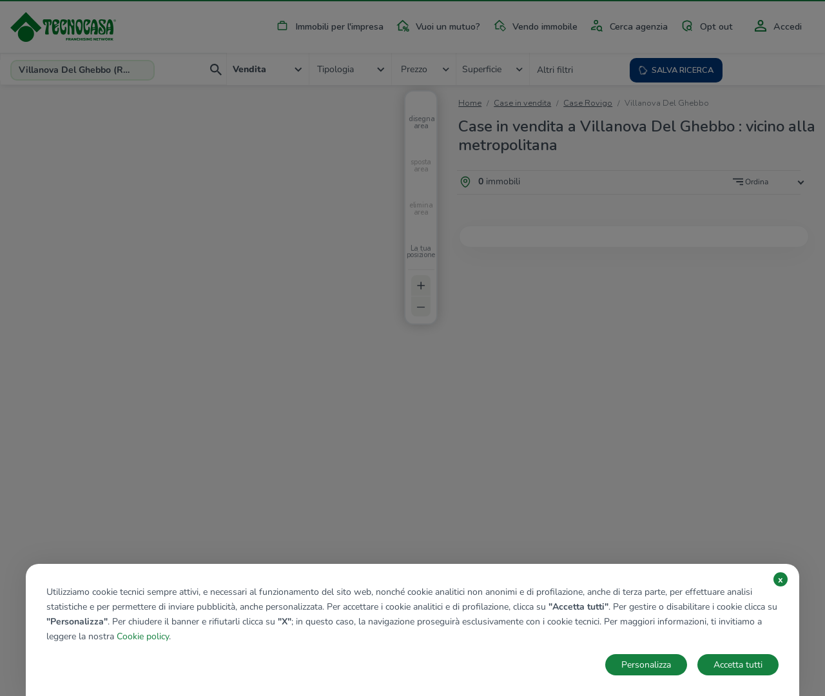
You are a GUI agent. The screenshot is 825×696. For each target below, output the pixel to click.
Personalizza (646, 665)
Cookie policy (143, 636)
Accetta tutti (737, 665)
